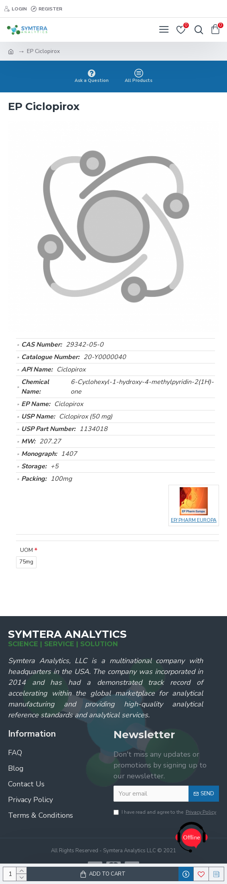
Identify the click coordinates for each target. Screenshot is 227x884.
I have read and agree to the (165, 812)
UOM (26, 550)
